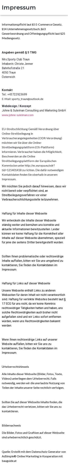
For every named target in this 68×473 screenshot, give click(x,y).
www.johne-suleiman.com (18, 115)
